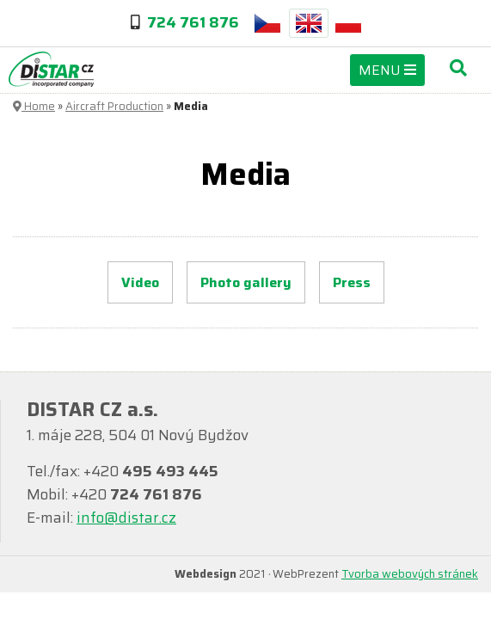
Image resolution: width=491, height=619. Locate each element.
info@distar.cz (126, 517)
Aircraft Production (114, 106)
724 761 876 (193, 22)
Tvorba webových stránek (409, 574)
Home (34, 106)
